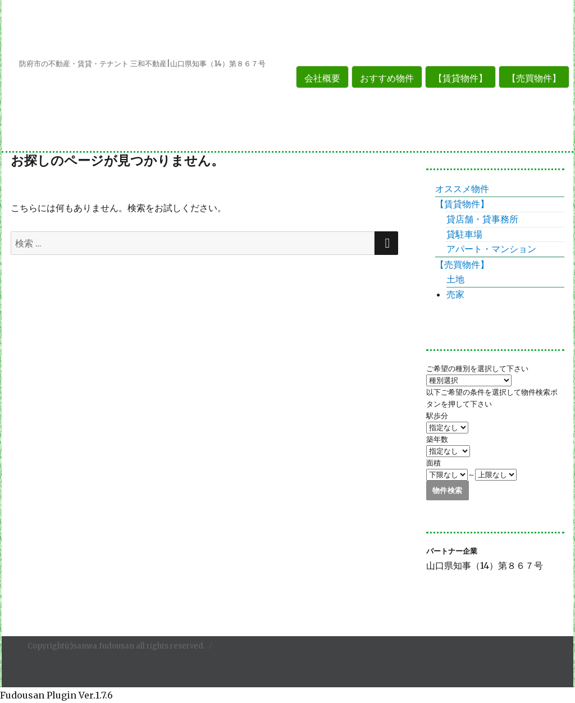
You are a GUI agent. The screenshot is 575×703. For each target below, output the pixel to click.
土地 (455, 279)
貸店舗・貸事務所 (482, 219)
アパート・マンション (491, 248)
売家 (455, 294)
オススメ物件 (462, 188)
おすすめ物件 (387, 78)
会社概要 (322, 78)
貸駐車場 (464, 234)
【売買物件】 (534, 78)
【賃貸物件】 (460, 78)
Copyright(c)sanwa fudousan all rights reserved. (116, 646)
